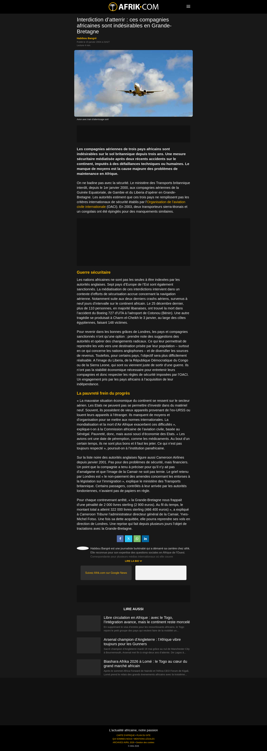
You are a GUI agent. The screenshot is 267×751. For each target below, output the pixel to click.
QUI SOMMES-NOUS (122, 739)
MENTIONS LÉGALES (144, 739)
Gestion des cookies (145, 742)
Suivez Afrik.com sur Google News (106, 572)
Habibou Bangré (87, 38)
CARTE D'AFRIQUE (125, 735)
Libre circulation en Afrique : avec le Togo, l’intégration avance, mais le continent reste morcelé (147, 619)
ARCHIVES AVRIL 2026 (123, 742)
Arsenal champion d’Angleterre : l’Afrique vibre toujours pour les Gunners (142, 641)
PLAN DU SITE (143, 735)
